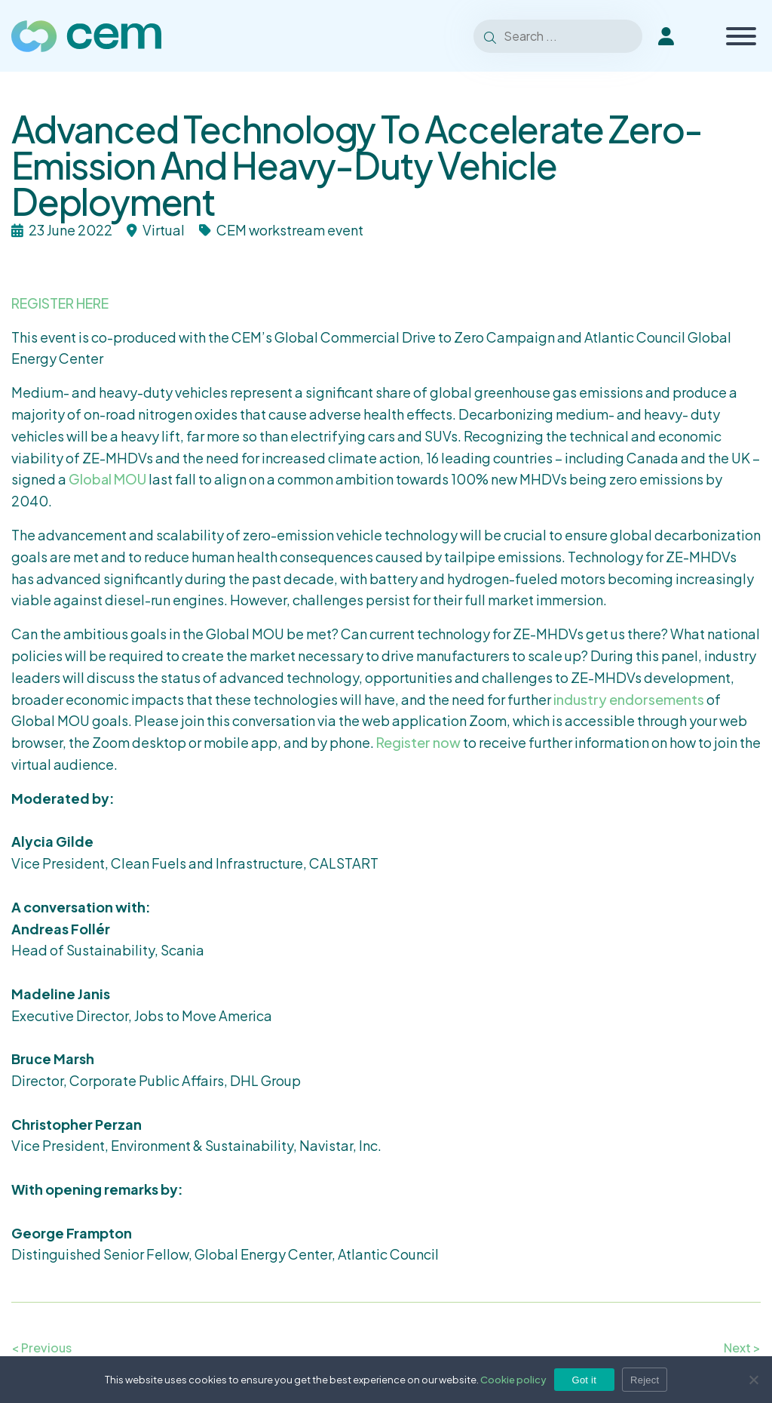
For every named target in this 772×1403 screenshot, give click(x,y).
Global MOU (107, 479)
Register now (418, 742)
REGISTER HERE (60, 303)
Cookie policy (513, 1380)
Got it (584, 1380)
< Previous (41, 1347)
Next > (742, 1347)
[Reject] (753, 1379)
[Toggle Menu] (741, 36)
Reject (644, 1380)
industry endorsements (628, 699)
